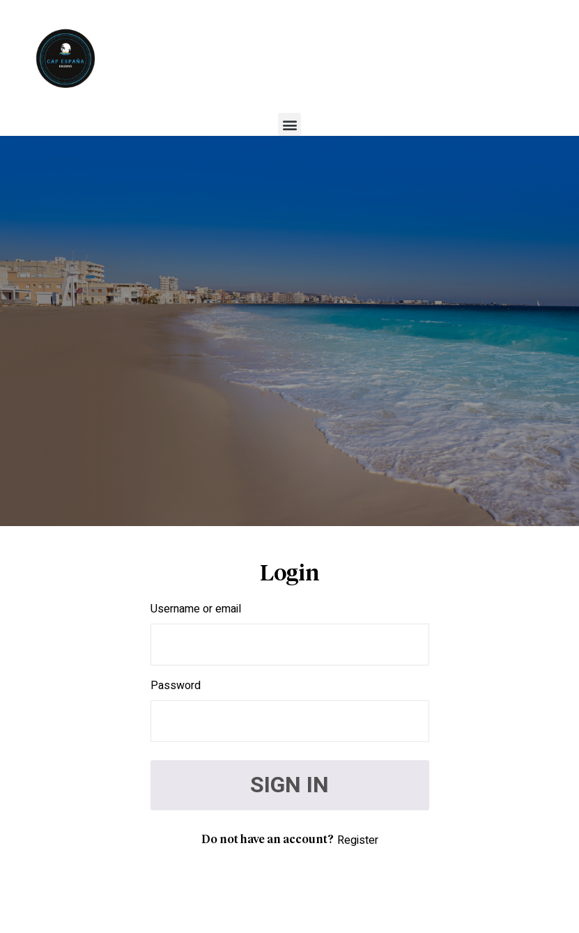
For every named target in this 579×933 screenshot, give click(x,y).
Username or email (195, 609)
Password (175, 685)
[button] (289, 124)
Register (357, 840)
